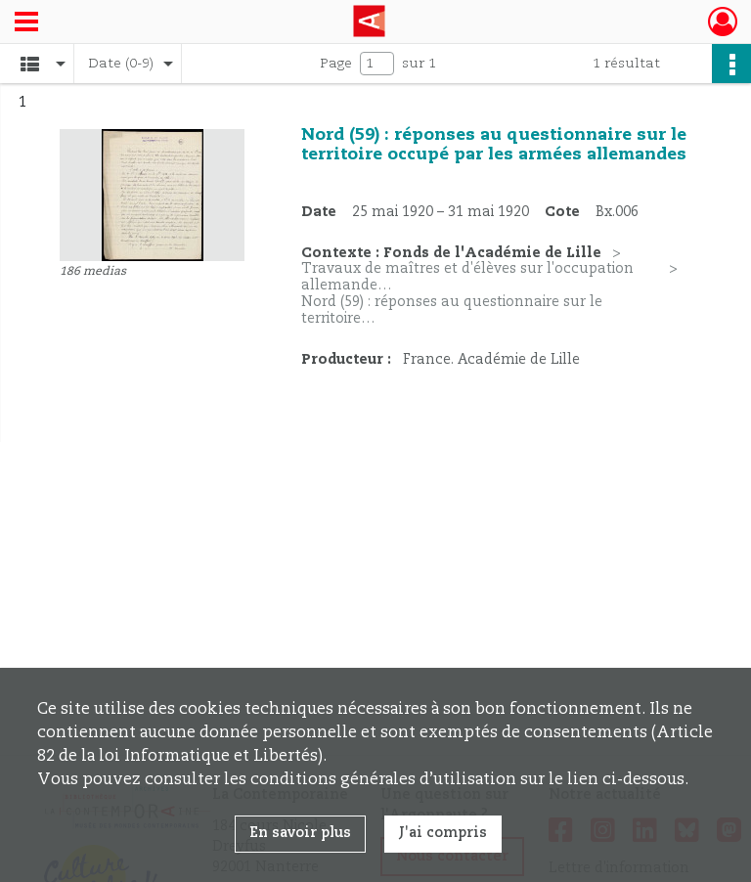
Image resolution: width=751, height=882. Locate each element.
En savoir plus (300, 833)
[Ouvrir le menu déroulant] (26, 23)
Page (336, 63)
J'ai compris (443, 833)
